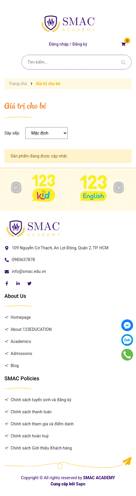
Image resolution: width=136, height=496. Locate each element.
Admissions (21, 353)
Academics (21, 341)
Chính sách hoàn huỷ (30, 436)
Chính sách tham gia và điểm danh (42, 424)
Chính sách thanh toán (31, 411)
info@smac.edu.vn (29, 271)
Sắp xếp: (12, 133)
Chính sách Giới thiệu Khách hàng (41, 448)
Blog (15, 365)
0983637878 (23, 259)
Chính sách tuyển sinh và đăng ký (41, 399)
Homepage (21, 317)
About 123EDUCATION (31, 329)
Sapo (80, 484)
